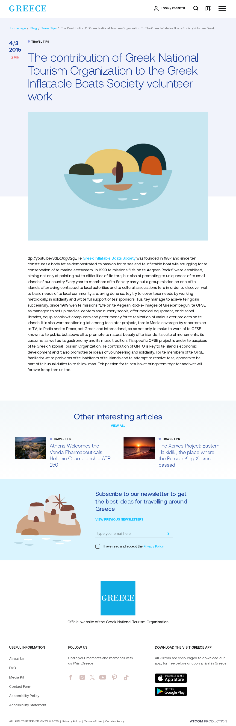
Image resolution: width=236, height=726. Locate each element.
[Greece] (27, 8)
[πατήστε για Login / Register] (169, 8)
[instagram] (82, 677)
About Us (16, 659)
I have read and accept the (129, 546)
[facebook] (70, 677)
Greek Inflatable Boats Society (109, 258)
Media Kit (16, 677)
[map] (208, 8)
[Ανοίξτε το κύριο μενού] (222, 8)
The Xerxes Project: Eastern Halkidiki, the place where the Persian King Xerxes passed (189, 455)
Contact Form (20, 686)
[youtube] (103, 677)
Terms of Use (93, 721)
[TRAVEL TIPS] (48, 28)
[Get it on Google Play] (171, 691)
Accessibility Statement (27, 705)
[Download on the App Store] (171, 678)
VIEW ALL (118, 425)
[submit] (168, 534)
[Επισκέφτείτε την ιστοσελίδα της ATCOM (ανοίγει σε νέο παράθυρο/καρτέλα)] (208, 722)
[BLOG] (33, 28)
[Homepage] (18, 28)
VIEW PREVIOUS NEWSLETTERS (119, 519)
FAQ (12, 668)
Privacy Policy (153, 546)
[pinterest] (114, 677)
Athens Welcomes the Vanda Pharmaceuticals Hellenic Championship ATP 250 (80, 455)
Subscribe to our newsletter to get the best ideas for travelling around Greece (141, 501)
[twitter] (92, 677)
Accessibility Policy (24, 696)
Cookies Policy (114, 721)
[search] (196, 8)
